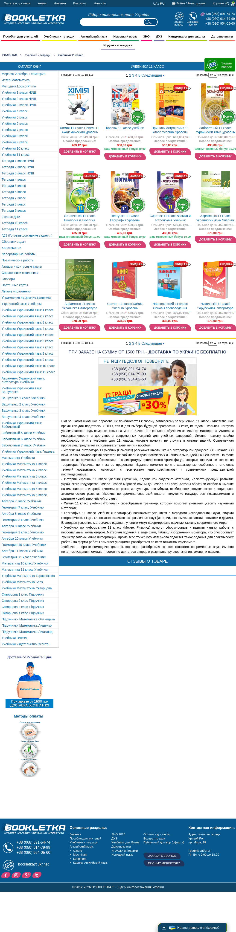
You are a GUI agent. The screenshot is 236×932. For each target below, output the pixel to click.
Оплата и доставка (17, 3)
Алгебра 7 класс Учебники (21, 501)
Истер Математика (16, 80)
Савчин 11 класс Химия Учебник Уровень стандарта (125, 306)
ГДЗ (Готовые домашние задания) (27, 235)
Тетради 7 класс (14, 198)
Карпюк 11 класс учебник (125, 128)
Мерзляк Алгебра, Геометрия (23, 74)
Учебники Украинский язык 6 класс (27, 341)
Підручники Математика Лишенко (27, 625)
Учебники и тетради (37, 55)
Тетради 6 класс (14, 192)
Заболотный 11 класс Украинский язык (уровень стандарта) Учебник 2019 (215, 130)
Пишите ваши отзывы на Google (27, 874)
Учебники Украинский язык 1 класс (27, 310)
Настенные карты (15, 285)
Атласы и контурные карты (22, 266)
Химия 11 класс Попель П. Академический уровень (79, 130)
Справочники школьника (20, 273)
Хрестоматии (11, 248)
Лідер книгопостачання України (119, 15)
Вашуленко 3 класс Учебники (23, 410)
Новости (100, 3)
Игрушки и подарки (124, 850)
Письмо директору (164, 863)
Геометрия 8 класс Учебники (23, 520)
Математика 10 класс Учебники (25, 563)
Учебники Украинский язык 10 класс (28, 366)
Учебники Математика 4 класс (24, 482)
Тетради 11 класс (15, 229)
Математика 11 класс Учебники (25, 569)
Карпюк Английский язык (90, 862)
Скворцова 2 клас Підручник (23, 600)
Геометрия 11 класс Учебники (24, 557)
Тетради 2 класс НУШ (18, 167)
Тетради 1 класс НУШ (18, 161)
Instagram (17, 874)
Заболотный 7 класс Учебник (23, 445)
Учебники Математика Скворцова (27, 588)
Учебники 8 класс (15, 136)
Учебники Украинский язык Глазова (28, 451)
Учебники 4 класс (15, 111)
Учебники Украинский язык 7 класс (27, 347)
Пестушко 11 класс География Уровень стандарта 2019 (125, 218)
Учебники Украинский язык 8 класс (27, 353)
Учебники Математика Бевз (22, 582)
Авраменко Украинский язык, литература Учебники (23, 380)
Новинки (60, 3)
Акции (42, 3)
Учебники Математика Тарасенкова (28, 576)
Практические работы (18, 260)
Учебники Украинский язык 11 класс (28, 372)
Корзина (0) (221, 3)
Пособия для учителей (85, 838)
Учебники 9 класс (15, 142)
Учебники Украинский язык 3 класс (27, 322)
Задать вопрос (178, 23)
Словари (8, 279)
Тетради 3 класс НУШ (18, 173)
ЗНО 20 (116, 834)
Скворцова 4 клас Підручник (23, 613)
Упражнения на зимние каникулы (26, 297)
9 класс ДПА (11, 217)
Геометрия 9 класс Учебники (23, 532)
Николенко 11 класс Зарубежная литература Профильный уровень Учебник (215, 306)
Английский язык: (82, 846)
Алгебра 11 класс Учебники (22, 551)
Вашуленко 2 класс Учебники (23, 404)
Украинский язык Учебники (22, 304)
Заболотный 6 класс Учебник (23, 439)
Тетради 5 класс (14, 186)
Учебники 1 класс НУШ (19, 92)
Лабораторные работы (18, 254)
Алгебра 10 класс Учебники (22, 538)
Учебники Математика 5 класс (24, 489)
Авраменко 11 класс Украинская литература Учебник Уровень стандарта (79, 306)
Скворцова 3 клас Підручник (23, 607)
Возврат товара (154, 838)
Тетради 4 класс (14, 179)
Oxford (77, 850)
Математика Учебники (18, 458)
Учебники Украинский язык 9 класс (27, 360)
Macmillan (80, 854)
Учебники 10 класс (15, 148)
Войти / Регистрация (190, 3)
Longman (79, 858)
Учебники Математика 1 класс (24, 464)
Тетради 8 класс (14, 204)
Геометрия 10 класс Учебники (24, 545)
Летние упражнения (16, 291)
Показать (202, 75)
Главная (9, 55)
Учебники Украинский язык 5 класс (27, 335)
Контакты (80, 3)
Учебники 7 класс (15, 130)
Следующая (152, 75)
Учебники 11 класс (15, 154)
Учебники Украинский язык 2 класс (27, 316)
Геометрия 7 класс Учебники (23, 507)
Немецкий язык (122, 854)
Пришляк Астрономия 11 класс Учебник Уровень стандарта (170, 130)
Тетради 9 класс (14, 210)
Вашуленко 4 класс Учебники (23, 417)
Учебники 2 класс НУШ (19, 99)
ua (155, 3)
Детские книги (121, 846)
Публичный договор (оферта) (163, 842)
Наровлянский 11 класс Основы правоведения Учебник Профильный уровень (170, 306)
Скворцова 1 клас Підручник (23, 594)
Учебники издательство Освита (25, 644)
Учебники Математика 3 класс (24, 476)
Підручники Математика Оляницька (28, 619)
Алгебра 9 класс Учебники (21, 526)
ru (162, 3)
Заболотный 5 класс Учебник (23, 433)
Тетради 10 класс (15, 223)
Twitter (37, 874)
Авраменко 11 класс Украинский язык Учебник (215, 218)
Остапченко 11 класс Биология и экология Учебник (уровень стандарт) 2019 (79, 218)
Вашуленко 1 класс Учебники (23, 398)
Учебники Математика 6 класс (24, 495)
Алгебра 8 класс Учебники (21, 513)
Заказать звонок (192, 23)
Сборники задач (14, 241)
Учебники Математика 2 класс (24, 470)
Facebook (6, 874)
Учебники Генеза (14, 638)
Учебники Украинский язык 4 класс (27, 328)
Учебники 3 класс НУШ (19, 105)
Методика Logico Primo (19, 86)
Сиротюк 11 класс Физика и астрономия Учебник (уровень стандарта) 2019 (170, 218)
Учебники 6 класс (15, 123)
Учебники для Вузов (125, 842)
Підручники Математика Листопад (27, 632)
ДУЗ (114, 838)
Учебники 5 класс (15, 117)
